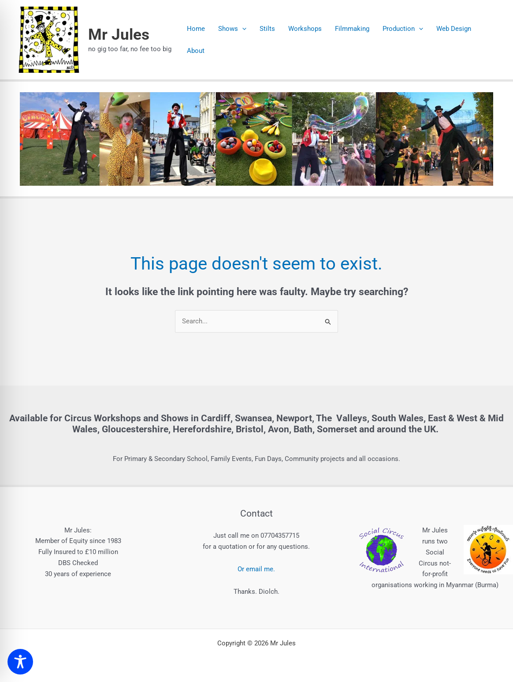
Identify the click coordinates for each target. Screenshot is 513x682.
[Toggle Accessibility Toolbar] (20, 661)
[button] (242, 29)
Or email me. (256, 569)
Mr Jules (118, 35)
